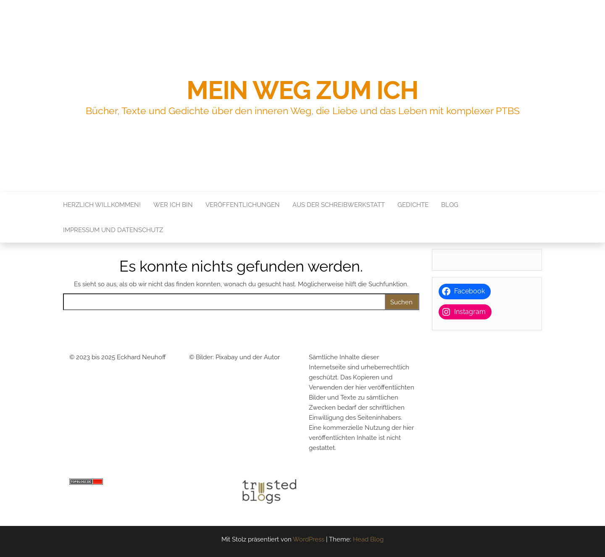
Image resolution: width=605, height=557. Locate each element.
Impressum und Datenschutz (113, 230)
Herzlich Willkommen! (102, 205)
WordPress (308, 539)
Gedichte (413, 205)
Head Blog (368, 539)
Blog (449, 205)
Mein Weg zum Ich (302, 90)
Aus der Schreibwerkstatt (338, 205)
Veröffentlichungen (242, 205)
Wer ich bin (173, 205)
